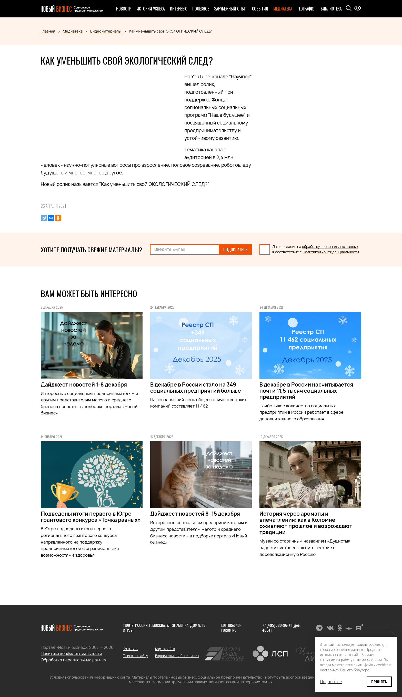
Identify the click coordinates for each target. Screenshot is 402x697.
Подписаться (235, 249)
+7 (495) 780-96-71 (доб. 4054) (281, 627)
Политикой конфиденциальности (331, 252)
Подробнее (331, 681)
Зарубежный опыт (230, 9)
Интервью (178, 9)
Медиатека (282, 9)
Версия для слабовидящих (177, 655)
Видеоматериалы (105, 31)
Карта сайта (165, 649)
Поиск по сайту (135, 655)
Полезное (200, 9)
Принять (379, 681)
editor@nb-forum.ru (231, 627)
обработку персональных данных (330, 246)
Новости (124, 9)
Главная (48, 31)
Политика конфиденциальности (71, 653)
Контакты (130, 649)
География (306, 9)
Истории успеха (151, 9)
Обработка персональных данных (73, 660)
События (260, 9)
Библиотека (331, 9)
